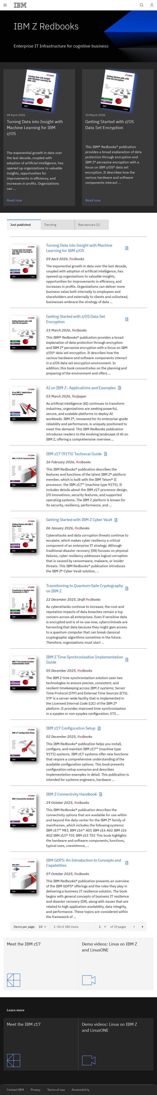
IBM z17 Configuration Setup (73, 728)
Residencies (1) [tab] (89, 225)
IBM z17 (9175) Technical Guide (77, 453)
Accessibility (80, 1090)
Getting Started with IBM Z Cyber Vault (82, 519)
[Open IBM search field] (142, 5)
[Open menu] (5, 5)
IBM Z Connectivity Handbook (74, 794)
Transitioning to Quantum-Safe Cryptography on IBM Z (87, 588)
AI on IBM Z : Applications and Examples (84, 387)
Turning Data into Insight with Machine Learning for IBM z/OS (87, 248)
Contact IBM (15, 1090)
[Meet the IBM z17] (41, 980)
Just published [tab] (20, 225)
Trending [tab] (50, 225)
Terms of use (56, 1090)
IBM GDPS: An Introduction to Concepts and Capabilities (87, 863)
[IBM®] (20, 5)
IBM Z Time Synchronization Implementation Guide (87, 660)
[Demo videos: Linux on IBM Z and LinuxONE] (116, 980)
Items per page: (24, 927)
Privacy (35, 1090)
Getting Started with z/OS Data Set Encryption (87, 319)
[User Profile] (152, 5)
